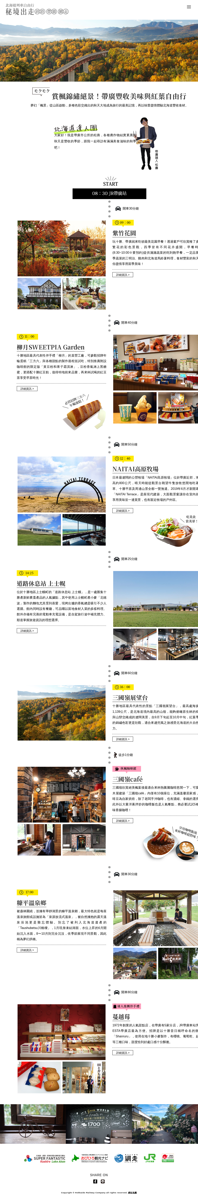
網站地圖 (132, 1193)
